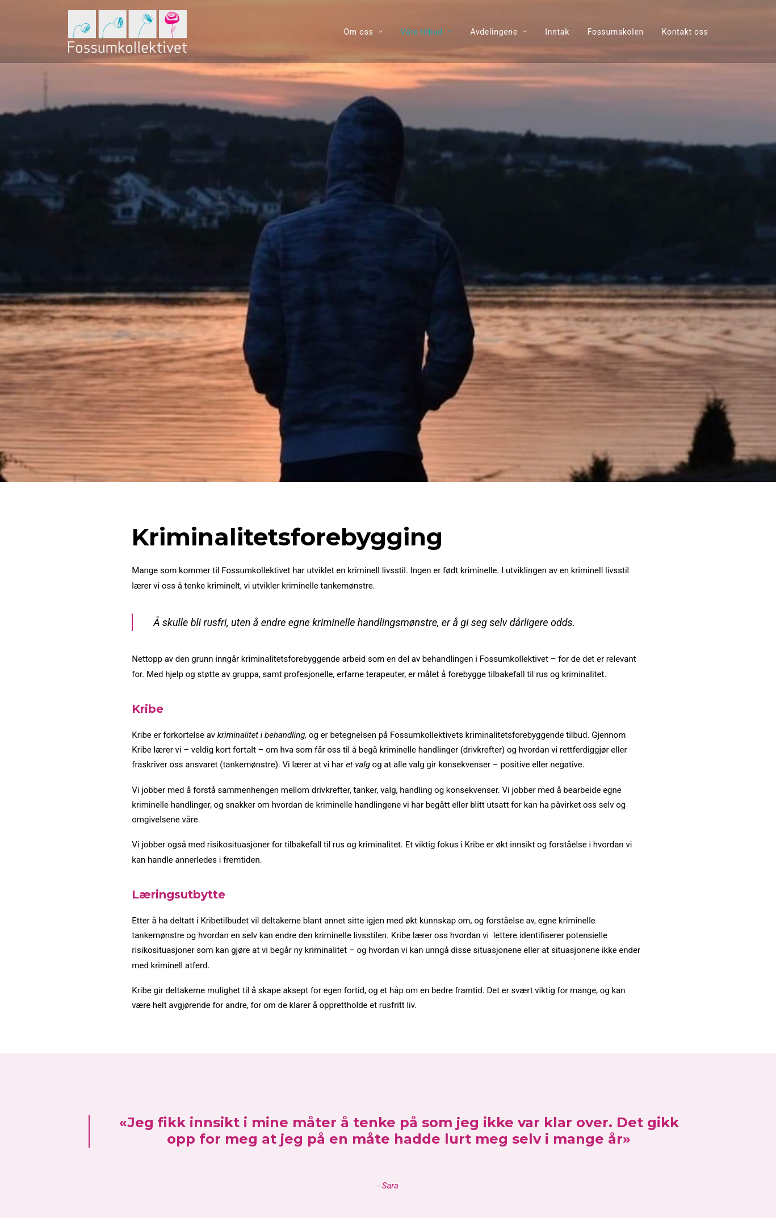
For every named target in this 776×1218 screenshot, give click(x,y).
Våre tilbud (426, 31)
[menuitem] (367, 31)
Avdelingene (498, 31)
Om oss (363, 31)
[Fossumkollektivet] (127, 31)
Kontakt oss (685, 31)
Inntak (557, 31)
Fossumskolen (616, 31)
